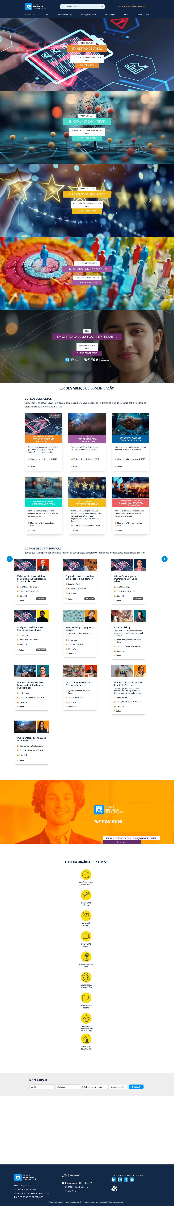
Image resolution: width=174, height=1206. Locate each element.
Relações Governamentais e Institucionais (86, 1028)
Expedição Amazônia (88, 15)
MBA (46, 15)
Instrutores (110, 15)
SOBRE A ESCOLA (21, 1185)
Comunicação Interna (86, 924)
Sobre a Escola (143, 15)
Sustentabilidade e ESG (86, 965)
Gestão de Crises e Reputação (86, 883)
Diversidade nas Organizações (86, 986)
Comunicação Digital (86, 945)
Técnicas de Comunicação (86, 1047)
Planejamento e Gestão (86, 1006)
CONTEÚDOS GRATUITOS (25, 1189)
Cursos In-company (64, 15)
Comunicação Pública (86, 904)
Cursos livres (30, 15)
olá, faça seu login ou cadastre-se (133, 6)
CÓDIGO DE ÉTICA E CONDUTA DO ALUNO (32, 1193)
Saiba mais (122, 842)
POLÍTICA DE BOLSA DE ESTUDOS (28, 1197)
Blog (126, 15)
